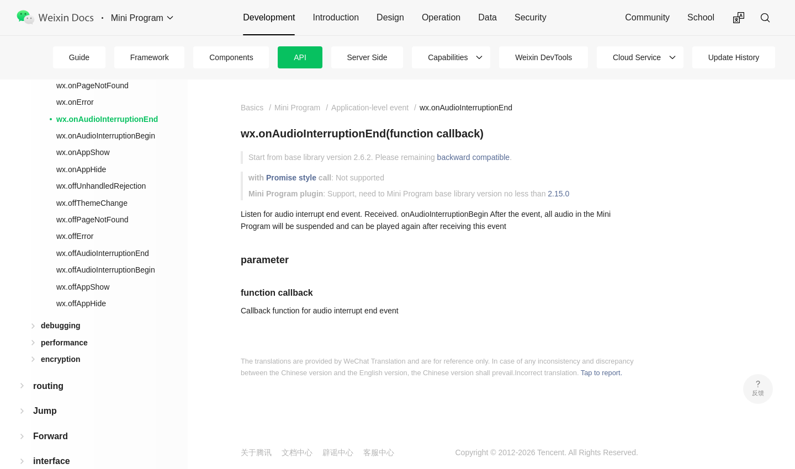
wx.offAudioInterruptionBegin (105, 269)
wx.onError (75, 102)
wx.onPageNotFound (92, 85)
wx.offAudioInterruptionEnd (102, 253)
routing (48, 386)
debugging (61, 325)
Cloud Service (637, 57)
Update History (734, 57)
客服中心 (378, 452)
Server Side (367, 57)
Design (390, 17)
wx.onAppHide (81, 169)
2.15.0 (558, 193)
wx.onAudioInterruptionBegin (105, 135)
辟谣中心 (337, 452)
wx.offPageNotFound (92, 219)
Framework (149, 57)
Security (531, 17)
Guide (79, 57)
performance (64, 342)
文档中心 (297, 452)
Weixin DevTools (543, 57)
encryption (61, 359)
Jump (45, 410)
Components (231, 57)
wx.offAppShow (82, 287)
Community (647, 17)
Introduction (335, 17)
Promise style (291, 177)
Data (487, 17)
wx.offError (74, 236)
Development (269, 17)
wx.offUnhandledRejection (101, 186)
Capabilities (448, 57)
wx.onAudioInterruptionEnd (107, 119)
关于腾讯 (256, 452)
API (300, 57)
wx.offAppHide (81, 303)
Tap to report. (601, 373)
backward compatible (473, 157)
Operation (441, 17)
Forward (50, 436)
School (700, 17)
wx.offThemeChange (92, 203)
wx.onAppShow (83, 152)
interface (51, 461)
